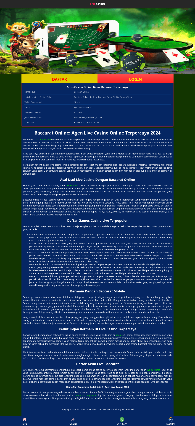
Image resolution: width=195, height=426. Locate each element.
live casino (72, 185)
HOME (24, 421)
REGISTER (73, 421)
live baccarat (153, 369)
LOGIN (135, 79)
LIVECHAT (170, 421)
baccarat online (43, 139)
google (119, 334)
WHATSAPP (122, 421)
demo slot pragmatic (85, 395)
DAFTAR (59, 79)
